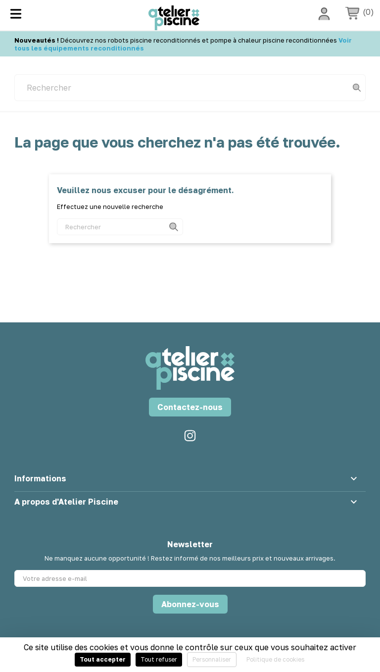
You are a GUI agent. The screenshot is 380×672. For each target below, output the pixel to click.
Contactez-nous (190, 407)
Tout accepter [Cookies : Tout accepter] (103, 659)
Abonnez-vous (190, 604)
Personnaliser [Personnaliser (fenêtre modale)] (211, 659)
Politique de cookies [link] (275, 659)
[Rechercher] (190, 87)
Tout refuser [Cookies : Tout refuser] (159, 659)
